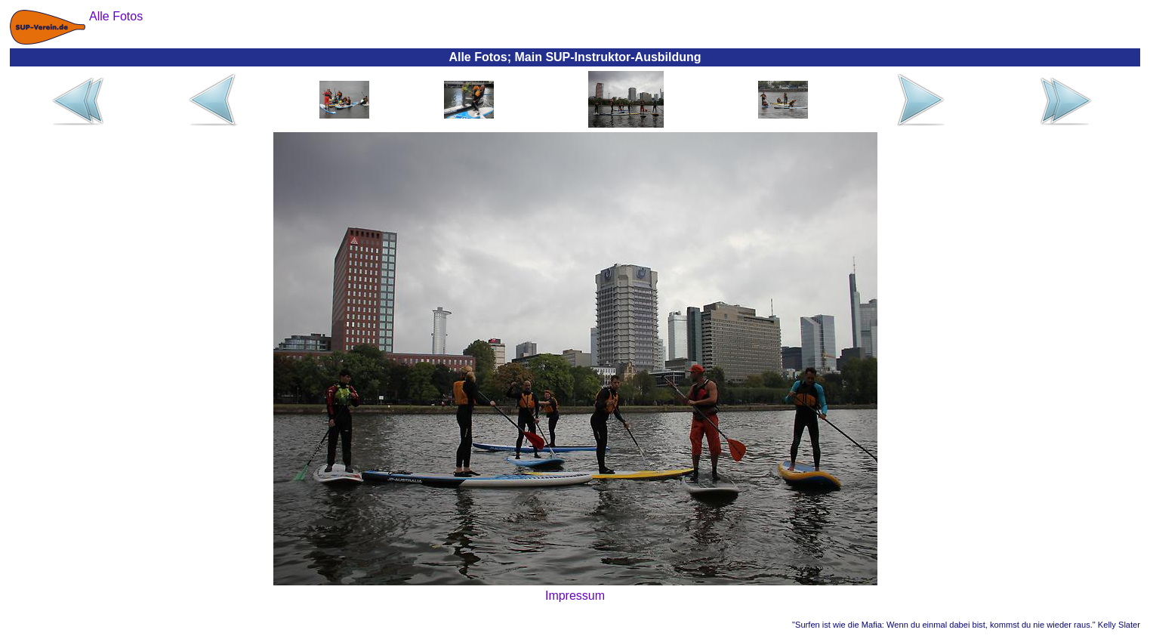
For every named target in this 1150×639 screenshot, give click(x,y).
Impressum (575, 595)
